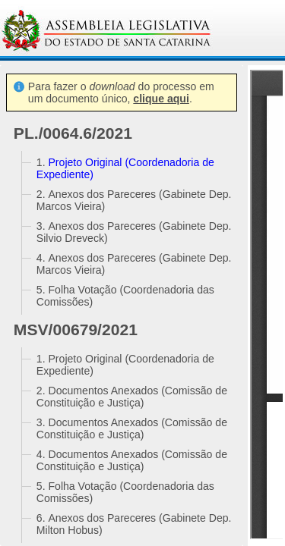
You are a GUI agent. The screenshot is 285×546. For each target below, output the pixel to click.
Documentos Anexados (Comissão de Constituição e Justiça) (131, 396)
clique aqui (161, 99)
